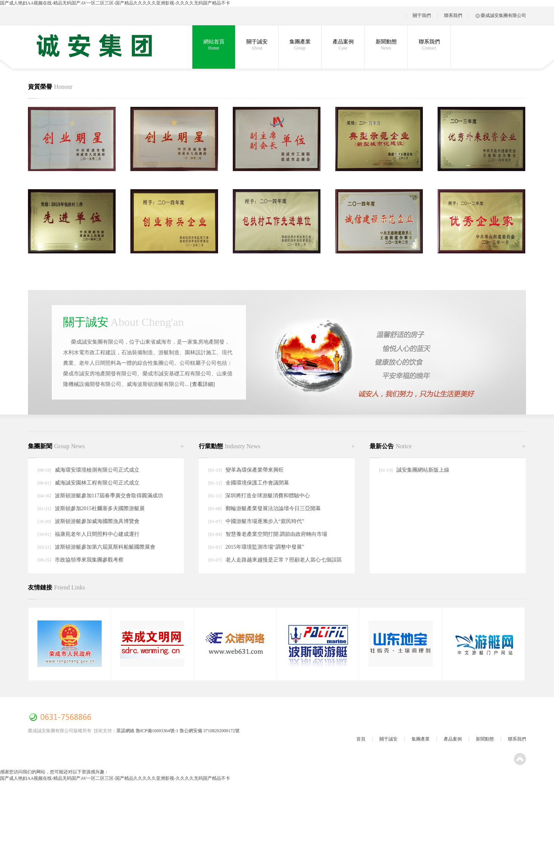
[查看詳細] (202, 384)
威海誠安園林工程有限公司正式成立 (96, 483)
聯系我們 (453, 15)
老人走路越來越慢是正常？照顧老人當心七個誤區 (283, 560)
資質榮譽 (50, 86)
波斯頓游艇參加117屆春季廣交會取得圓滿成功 (108, 495)
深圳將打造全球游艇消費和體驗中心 (267, 495)
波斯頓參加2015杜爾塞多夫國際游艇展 (99, 508)
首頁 (360, 739)
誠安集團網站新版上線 (422, 470)
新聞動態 (386, 45)
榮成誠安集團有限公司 (500, 15)
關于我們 (422, 15)
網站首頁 (213, 45)
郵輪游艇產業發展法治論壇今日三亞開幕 (272, 508)
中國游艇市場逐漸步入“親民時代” (264, 521)
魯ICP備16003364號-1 (157, 730)
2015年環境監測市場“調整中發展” (264, 547)
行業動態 (229, 446)
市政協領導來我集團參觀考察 (88, 560)
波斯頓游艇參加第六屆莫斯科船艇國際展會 (104, 547)
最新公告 (391, 446)
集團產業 (300, 45)
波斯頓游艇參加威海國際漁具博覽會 (96, 521)
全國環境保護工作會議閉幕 (256, 483)
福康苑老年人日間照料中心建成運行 (96, 534)
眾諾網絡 (125, 730)
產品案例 (343, 45)
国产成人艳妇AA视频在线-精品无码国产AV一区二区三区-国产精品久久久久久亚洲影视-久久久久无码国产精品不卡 (115, 3)
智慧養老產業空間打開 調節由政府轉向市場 (275, 534)
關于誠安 (256, 45)
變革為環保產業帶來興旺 (254, 470)
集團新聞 (56, 446)
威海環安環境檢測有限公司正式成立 (96, 470)
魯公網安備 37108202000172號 (210, 730)
